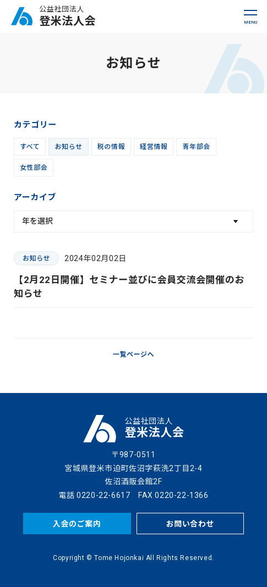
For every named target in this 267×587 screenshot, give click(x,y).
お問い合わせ (190, 523)
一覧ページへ (133, 354)
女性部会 (33, 167)
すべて (30, 147)
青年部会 (196, 147)
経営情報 (153, 147)
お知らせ (68, 147)
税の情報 (111, 147)
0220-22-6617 (103, 495)
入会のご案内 (77, 523)
